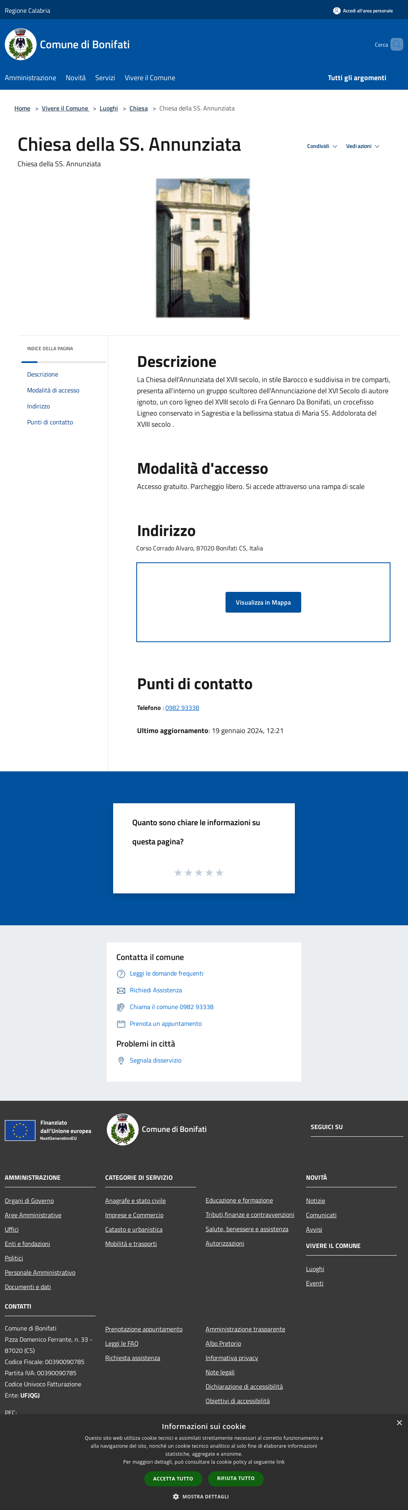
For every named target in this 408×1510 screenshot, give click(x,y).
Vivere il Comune (66, 108)
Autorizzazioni (225, 1243)
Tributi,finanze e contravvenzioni (250, 1214)
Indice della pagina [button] (50, 348)
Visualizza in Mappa (263, 602)
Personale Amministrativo (40, 1272)
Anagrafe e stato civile (135, 1200)
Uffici (12, 1229)
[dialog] (204, 1462)
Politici (14, 1258)
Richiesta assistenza (132, 1357)
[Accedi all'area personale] (363, 10)
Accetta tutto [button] (173, 1478)
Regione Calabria (27, 10)
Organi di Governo (29, 1200)
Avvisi (314, 1229)
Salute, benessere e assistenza (247, 1229)
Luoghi (109, 108)
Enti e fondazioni (27, 1243)
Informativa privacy (232, 1357)
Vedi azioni (364, 146)
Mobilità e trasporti (131, 1243)
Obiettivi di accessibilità (238, 1401)
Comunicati (321, 1215)
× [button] (399, 1423)
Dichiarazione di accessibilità (244, 1386)
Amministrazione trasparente (245, 1329)
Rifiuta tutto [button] (236, 1478)
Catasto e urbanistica (134, 1229)
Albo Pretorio (223, 1343)
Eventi (315, 1283)
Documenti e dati (28, 1286)
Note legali (220, 1372)
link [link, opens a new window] (281, 1462)
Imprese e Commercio (134, 1215)
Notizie (315, 1200)
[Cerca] (393, 44)
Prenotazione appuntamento (143, 1329)
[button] (204, 1496)
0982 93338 (182, 707)
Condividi (323, 146)
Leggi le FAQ (122, 1343)
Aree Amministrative (33, 1215)
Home (22, 108)
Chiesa (138, 108)
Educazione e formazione (239, 1200)
